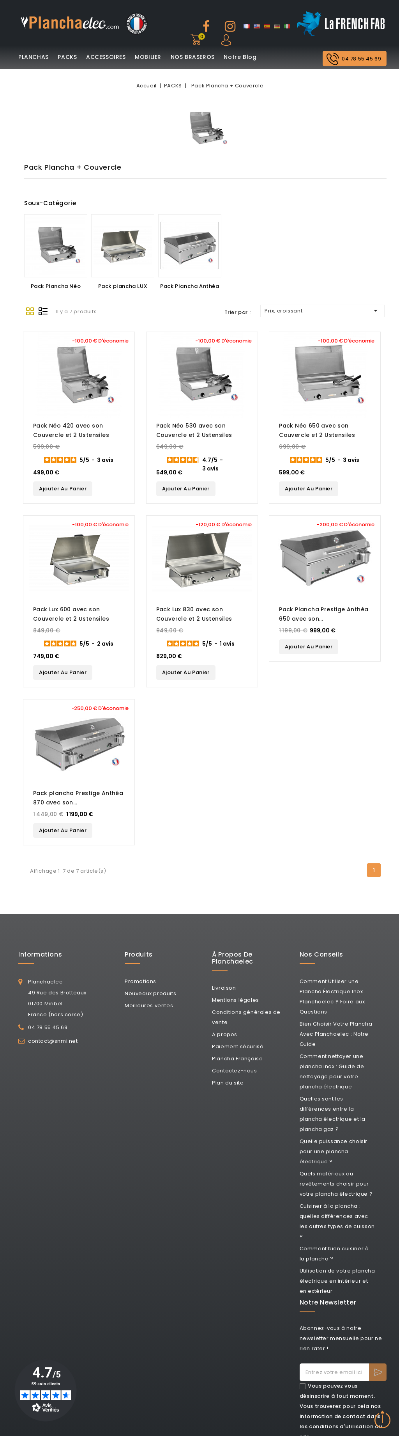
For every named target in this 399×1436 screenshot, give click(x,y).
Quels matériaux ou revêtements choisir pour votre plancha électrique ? (336, 1183)
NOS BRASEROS (193, 57)
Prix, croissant (322, 310)
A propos (224, 1034)
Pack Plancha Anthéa (189, 286)
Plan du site (228, 1082)
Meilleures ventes (149, 1005)
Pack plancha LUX (123, 286)
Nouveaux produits (150, 993)
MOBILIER (148, 57)
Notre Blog (240, 57)
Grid (30, 311)
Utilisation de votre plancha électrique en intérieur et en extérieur (337, 1280)
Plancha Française (237, 1058)
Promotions (140, 981)
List (43, 311)
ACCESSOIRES (106, 57)
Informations (40, 954)
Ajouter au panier (63, 488)
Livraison (224, 988)
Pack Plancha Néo (56, 286)
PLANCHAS (33, 57)
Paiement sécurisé (237, 1046)
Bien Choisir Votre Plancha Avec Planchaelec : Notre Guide (336, 1033)
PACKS (67, 57)
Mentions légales (235, 1000)
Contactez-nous (234, 1070)
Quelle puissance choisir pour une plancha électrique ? (333, 1151)
